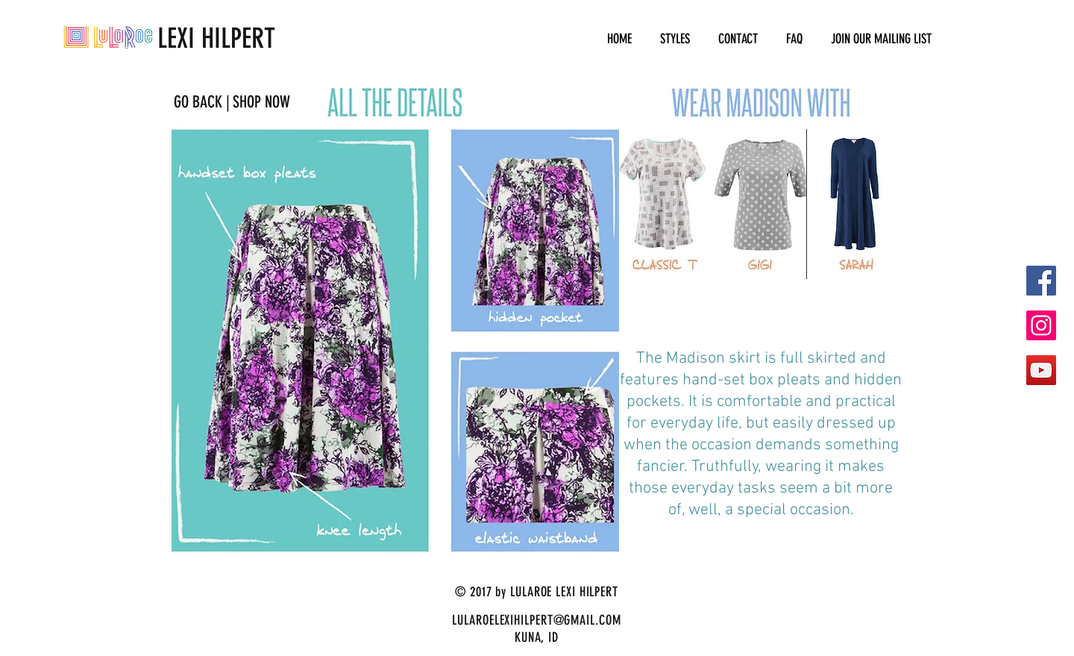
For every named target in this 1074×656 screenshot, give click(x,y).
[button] (675, 39)
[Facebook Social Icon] (1041, 281)
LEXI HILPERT (169, 38)
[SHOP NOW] (261, 102)
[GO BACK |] (202, 102)
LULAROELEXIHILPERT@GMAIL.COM (536, 620)
